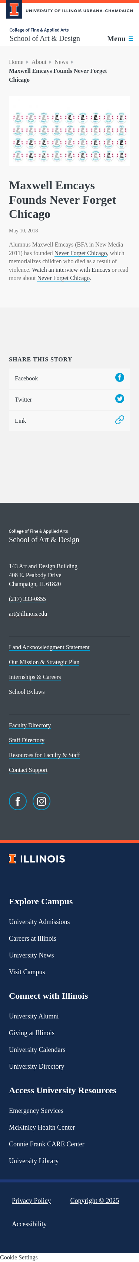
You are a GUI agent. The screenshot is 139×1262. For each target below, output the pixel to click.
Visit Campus (27, 972)
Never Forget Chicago (80, 253)
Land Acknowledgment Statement (49, 647)
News (61, 62)
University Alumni (34, 1016)
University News (31, 955)
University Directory (36, 1066)
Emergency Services (36, 1110)
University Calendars (37, 1049)
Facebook (69, 378)
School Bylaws (26, 692)
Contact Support (28, 770)
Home (16, 62)
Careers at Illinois (32, 938)
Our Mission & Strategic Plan (44, 662)
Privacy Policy (31, 1200)
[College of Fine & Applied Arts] (45, 30)
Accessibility (29, 1224)
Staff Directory (26, 740)
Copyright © (94, 1200)
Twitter (69, 400)
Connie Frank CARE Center (46, 1144)
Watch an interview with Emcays (71, 270)
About (39, 62)
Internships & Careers (35, 677)
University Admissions (39, 921)
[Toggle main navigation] (120, 38)
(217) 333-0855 (27, 599)
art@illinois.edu (28, 614)
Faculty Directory (30, 725)
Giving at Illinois (31, 1033)
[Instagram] (41, 801)
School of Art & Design (45, 38)
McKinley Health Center (42, 1127)
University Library (34, 1161)
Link (69, 421)
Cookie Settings (19, 1257)
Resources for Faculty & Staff (44, 755)
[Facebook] (18, 801)
